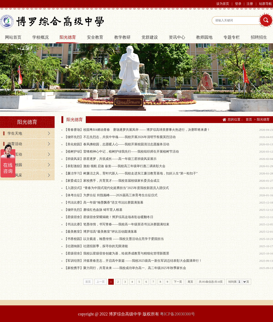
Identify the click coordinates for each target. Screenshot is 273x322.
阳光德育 (68, 37)
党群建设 (150, 37)
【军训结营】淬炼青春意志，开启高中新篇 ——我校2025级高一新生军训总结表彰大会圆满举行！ (133, 260)
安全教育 (95, 37)
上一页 (100, 281)
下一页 (178, 281)
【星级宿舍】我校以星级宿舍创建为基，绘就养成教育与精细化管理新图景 (116, 253)
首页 (249, 119)
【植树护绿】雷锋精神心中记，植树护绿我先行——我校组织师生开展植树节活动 (121, 151)
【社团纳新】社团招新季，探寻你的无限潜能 (96, 246)
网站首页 (13, 37)
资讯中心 (177, 37)
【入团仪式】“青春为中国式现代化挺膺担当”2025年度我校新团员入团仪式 (116, 188)
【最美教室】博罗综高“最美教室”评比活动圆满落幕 (100, 231)
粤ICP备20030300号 (177, 314)
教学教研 (122, 37)
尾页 (190, 281)
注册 (250, 3)
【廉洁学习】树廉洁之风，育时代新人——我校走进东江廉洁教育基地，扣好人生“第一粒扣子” (130, 173)
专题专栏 (231, 37)
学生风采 (15, 175)
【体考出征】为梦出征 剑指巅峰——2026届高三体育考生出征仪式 (110, 195)
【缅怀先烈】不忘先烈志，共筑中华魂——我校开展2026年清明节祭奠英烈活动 (120, 137)
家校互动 (15, 154)
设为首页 (222, 3)
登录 (238, 3)
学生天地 (15, 133)
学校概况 (40, 37)
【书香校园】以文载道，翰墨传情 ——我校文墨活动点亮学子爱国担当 (114, 239)
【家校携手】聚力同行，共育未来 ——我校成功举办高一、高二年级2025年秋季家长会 (125, 268)
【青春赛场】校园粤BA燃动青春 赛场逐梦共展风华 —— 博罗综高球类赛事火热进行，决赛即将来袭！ (137, 129)
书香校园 (15, 165)
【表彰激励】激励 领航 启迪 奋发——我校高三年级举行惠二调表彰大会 (114, 166)
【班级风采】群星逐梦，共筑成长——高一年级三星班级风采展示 (110, 159)
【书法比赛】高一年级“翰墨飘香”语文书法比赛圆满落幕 (103, 202)
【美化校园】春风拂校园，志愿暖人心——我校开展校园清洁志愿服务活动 (116, 144)
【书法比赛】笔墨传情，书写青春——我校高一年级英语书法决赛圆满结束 (116, 224)
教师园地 (204, 37)
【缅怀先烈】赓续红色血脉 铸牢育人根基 (93, 209)
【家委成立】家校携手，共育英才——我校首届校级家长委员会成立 (112, 180)
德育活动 (15, 144)
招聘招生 (259, 37)
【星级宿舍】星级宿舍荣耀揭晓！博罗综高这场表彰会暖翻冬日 (108, 217)
